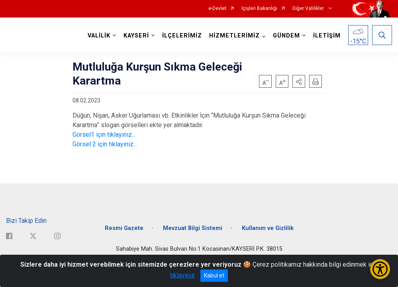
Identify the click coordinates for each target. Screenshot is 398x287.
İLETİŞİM (327, 35)
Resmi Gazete (124, 228)
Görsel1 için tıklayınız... (104, 134)
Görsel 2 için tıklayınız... (105, 144)
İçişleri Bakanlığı (259, 8)
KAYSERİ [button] (136, 35)
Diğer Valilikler (308, 8)
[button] (298, 81)
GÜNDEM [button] (286, 35)
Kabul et (214, 275)
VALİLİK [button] (99, 35)
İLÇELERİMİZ (182, 35)
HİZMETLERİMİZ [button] (234, 35)
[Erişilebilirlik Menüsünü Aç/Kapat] (380, 269)
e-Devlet (217, 8)
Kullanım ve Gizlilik (268, 228)
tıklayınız (182, 275)
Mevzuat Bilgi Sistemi (192, 228)
